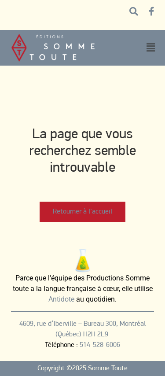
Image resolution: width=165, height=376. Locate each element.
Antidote (61, 299)
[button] (150, 48)
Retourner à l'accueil (82, 211)
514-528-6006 (100, 345)
